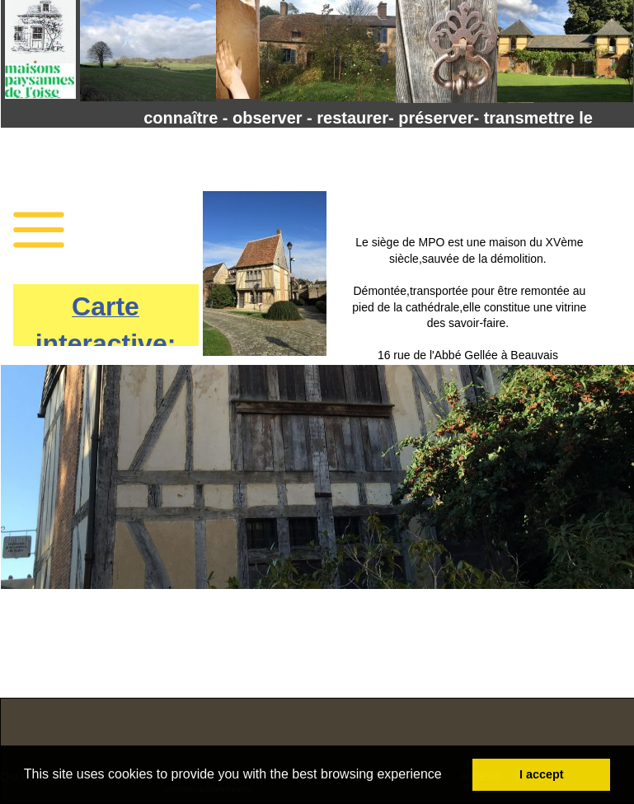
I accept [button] (541, 774)
